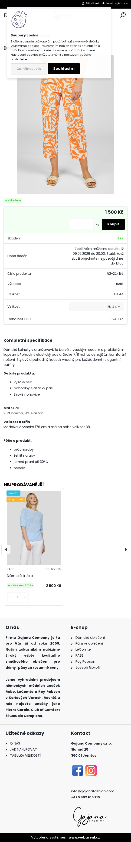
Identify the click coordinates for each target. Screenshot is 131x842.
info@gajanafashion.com (92, 791)
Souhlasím (64, 68)
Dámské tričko (20, 575)
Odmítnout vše (28, 69)
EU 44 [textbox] (112, 306)
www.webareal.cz (84, 837)
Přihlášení (92, 3)
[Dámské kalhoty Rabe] (65, 124)
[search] (123, 15)
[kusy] (81, 224)
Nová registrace (117, 3)
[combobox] (96, 306)
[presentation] (6, 549)
